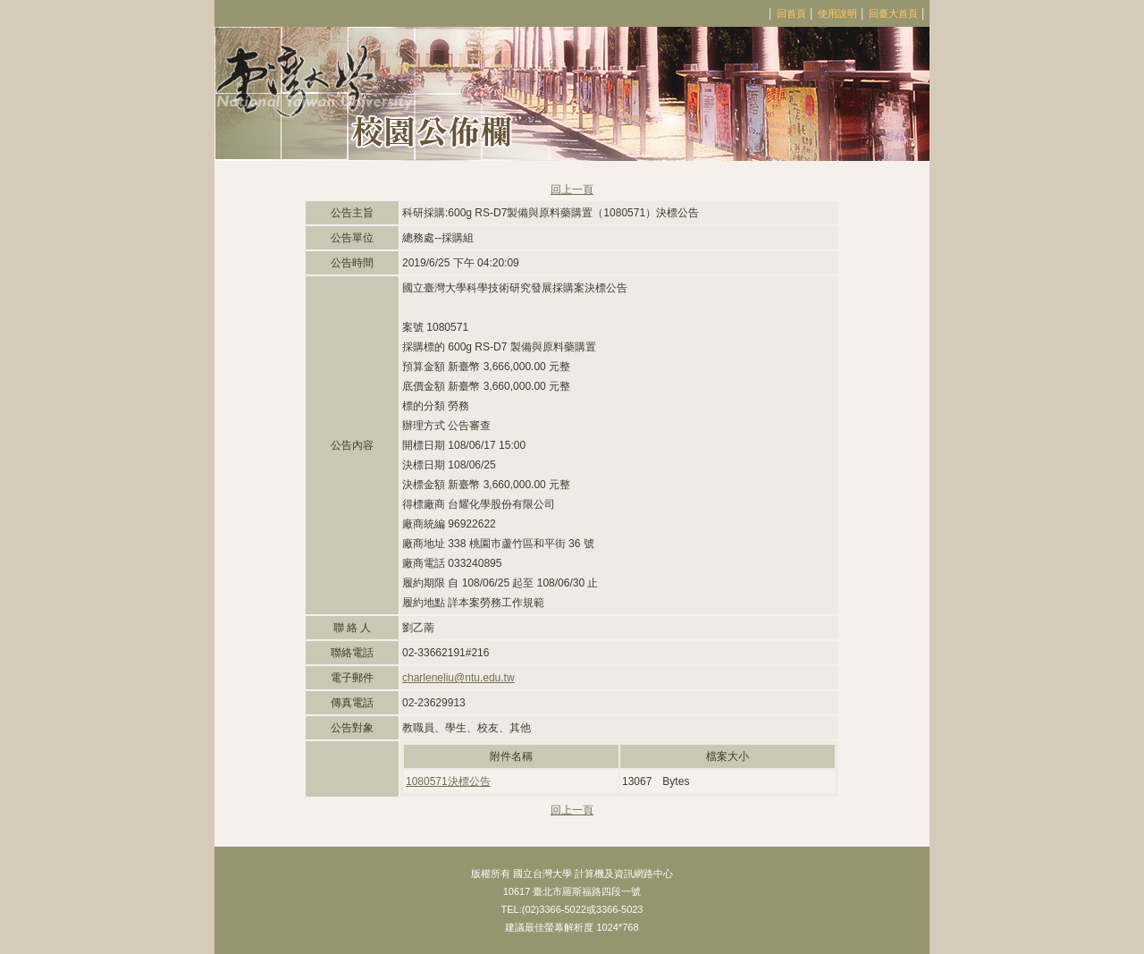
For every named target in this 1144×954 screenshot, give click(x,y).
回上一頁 (572, 189)
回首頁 (791, 13)
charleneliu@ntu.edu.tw (458, 677)
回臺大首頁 (893, 13)
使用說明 (837, 13)
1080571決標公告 (448, 781)
